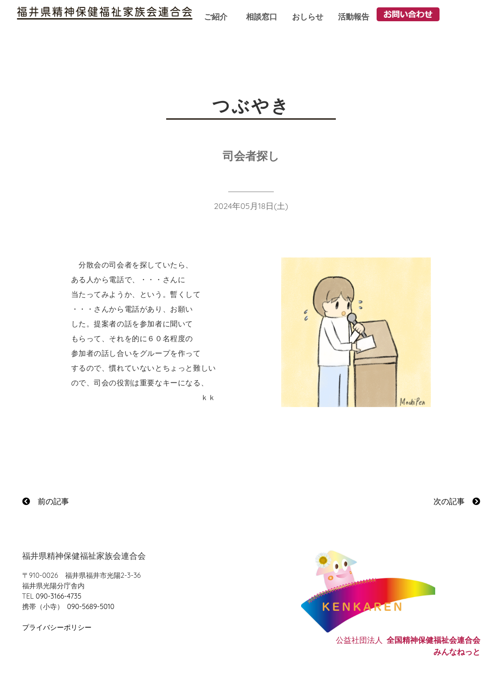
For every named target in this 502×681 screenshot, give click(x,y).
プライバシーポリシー (57, 627)
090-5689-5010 (91, 606)
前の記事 (45, 501)
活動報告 (353, 17)
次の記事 (456, 501)
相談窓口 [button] (261, 17)
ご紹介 (215, 17)
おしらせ (307, 17)
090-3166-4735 (58, 596)
